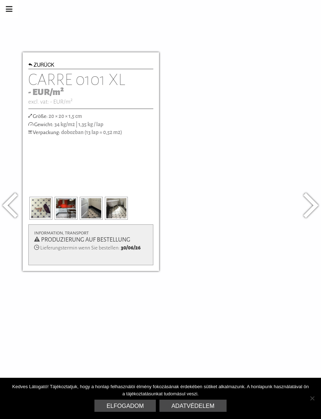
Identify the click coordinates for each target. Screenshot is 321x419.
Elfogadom (125, 406)
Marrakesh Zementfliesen (266, 9)
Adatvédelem (193, 406)
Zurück (41, 65)
